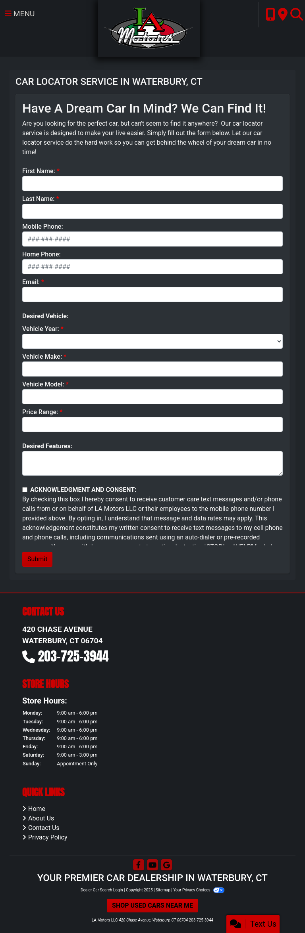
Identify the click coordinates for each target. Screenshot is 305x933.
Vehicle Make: (42, 356)
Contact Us (44, 828)
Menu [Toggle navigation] (20, 13)
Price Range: (40, 412)
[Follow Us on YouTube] (152, 865)
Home (36, 809)
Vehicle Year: (40, 329)
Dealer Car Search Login (102, 890)
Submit (37, 559)
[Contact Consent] (24, 489)
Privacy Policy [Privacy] (48, 837)
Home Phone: (41, 254)
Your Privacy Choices (198, 890)
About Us (41, 818)
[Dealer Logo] (149, 28)
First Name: (38, 171)
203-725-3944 (73, 656)
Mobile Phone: (42, 226)
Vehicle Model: (43, 384)
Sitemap (163, 890)
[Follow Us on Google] (166, 865)
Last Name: (38, 199)
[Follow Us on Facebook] (138, 865)
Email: (31, 282)
